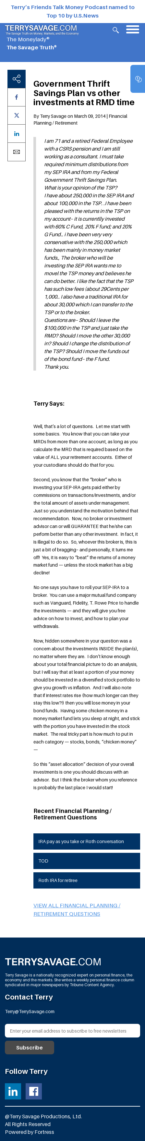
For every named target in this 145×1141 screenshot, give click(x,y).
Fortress (44, 1132)
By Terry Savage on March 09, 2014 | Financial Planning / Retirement (80, 119)
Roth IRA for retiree (58, 880)
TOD (43, 861)
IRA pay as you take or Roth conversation (81, 841)
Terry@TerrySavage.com (29, 1011)
